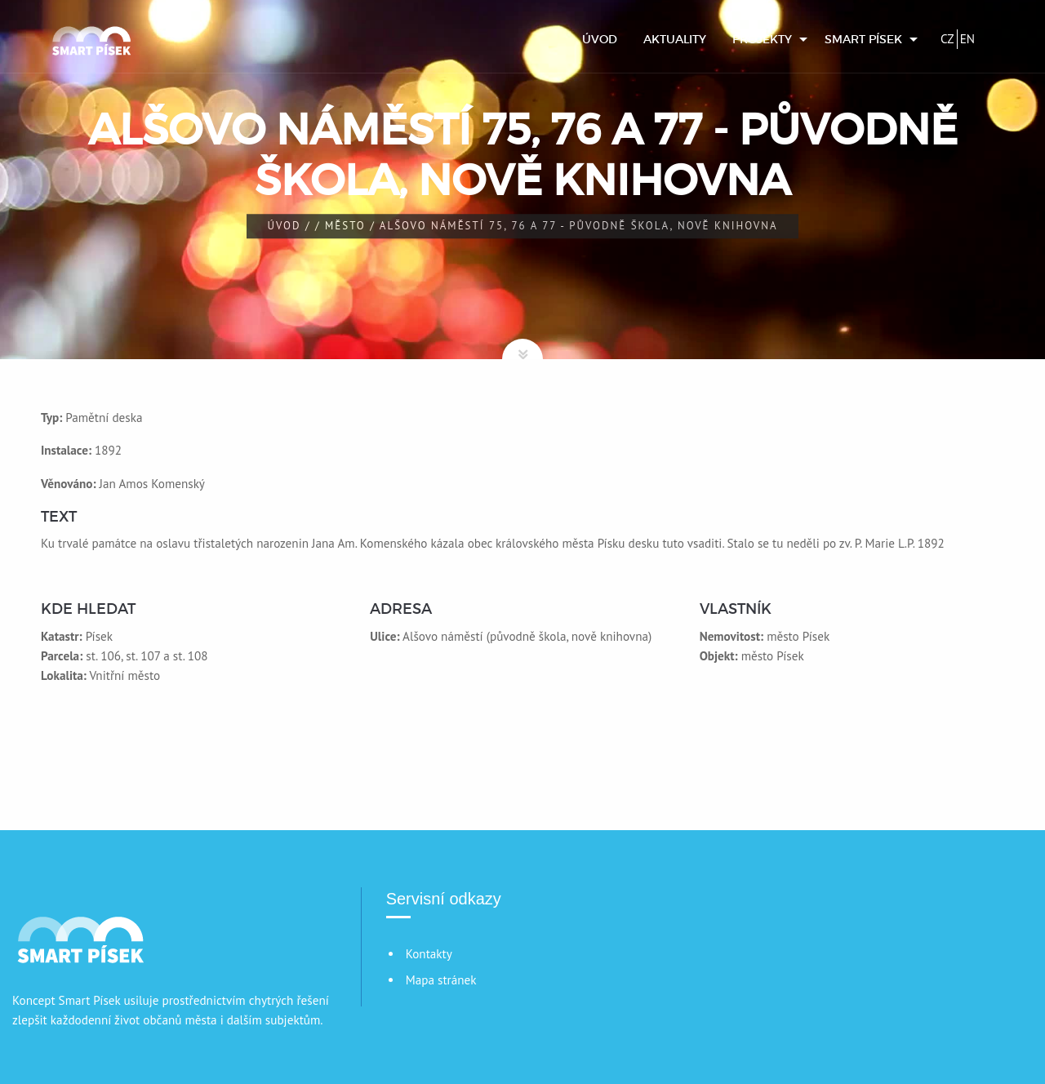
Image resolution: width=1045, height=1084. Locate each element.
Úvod (599, 39)
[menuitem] (599, 39)
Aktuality (674, 39)
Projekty (762, 39)
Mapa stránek (441, 980)
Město (345, 226)
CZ (947, 39)
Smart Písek (863, 39)
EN (967, 39)
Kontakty (429, 954)
